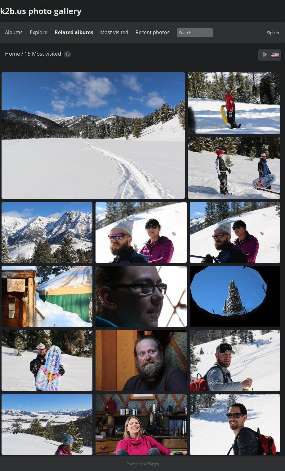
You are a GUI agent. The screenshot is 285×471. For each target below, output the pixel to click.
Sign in (273, 32)
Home (12, 53)
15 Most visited (42, 53)
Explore (38, 32)
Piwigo (153, 463)
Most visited (114, 32)
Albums (14, 32)
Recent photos (153, 32)
